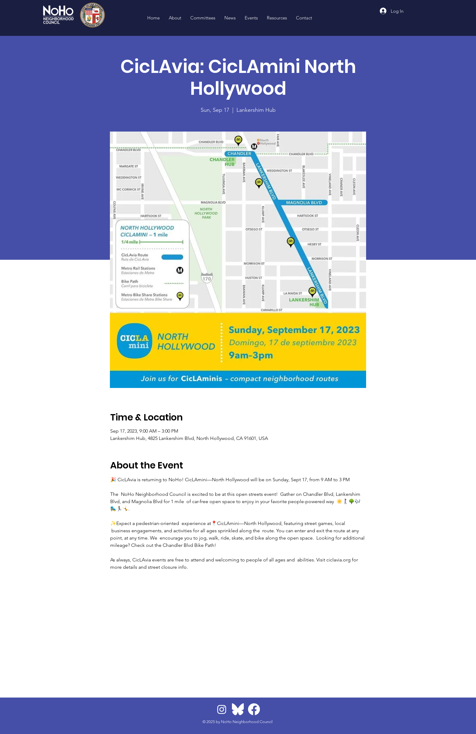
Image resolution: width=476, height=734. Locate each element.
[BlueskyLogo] (238, 709)
